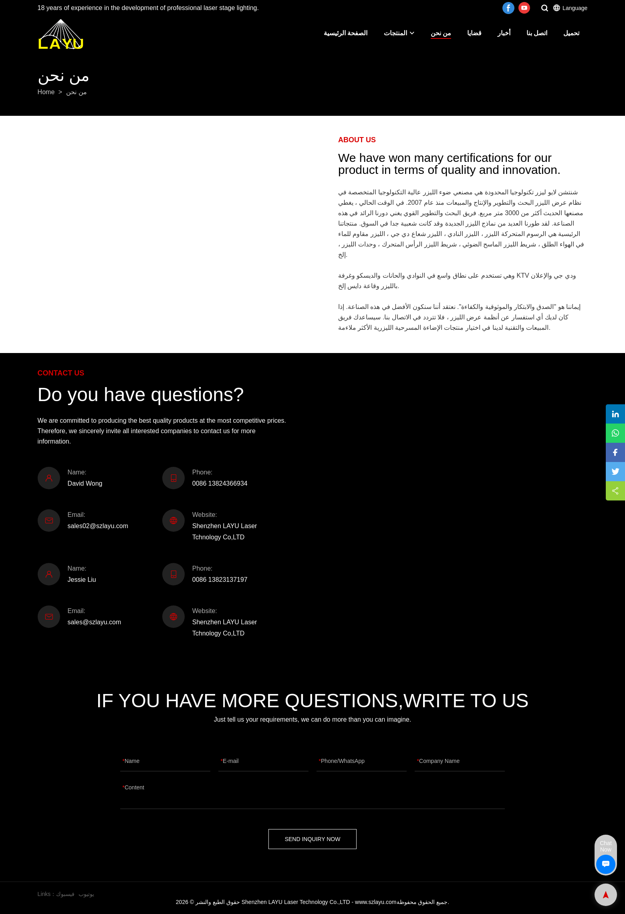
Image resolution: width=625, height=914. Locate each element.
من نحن (441, 33)
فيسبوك (65, 894)
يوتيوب (86, 894)
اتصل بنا (536, 33)
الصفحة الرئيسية (345, 33)
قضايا (474, 33)
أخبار (504, 33)
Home (46, 92)
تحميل (571, 33)
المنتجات (399, 33)
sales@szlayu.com (94, 622)
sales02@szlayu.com (98, 526)
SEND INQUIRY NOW (313, 839)
